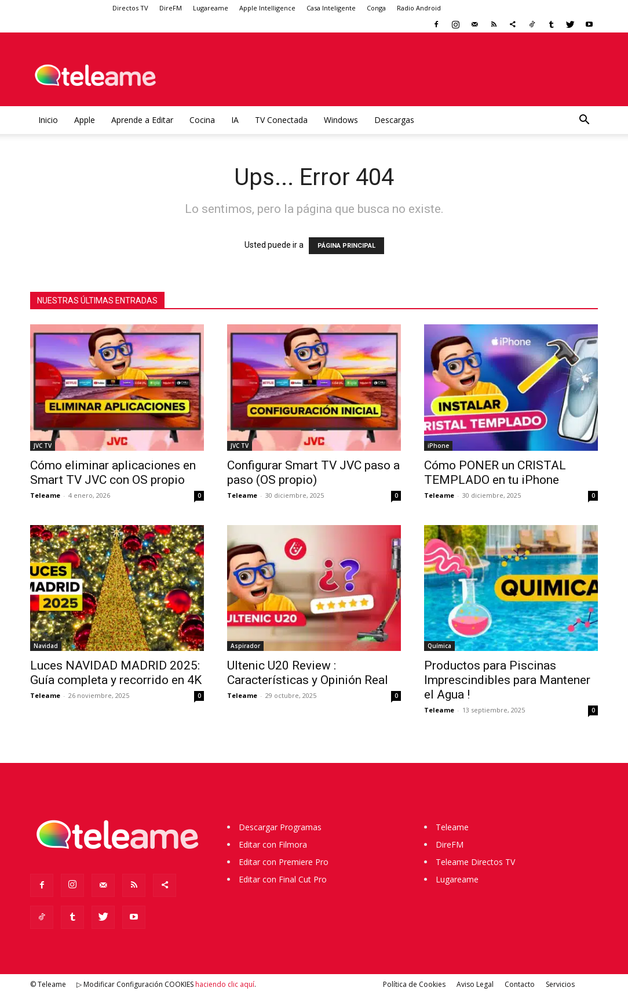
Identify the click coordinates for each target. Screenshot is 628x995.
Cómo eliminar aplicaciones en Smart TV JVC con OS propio (113, 472)
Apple (84, 119)
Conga (376, 7)
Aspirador (245, 646)
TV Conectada (281, 119)
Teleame (45, 495)
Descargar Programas (280, 827)
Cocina (202, 119)
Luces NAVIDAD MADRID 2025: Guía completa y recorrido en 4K (116, 672)
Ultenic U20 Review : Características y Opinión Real (307, 672)
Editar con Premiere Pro (283, 861)
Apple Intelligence (267, 7)
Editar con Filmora (273, 844)
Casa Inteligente (331, 7)
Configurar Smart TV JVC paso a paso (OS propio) (313, 472)
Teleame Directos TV (475, 861)
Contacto (520, 984)
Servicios (560, 984)
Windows (341, 119)
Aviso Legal (475, 984)
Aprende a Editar (142, 119)
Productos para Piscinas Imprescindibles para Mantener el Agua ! (507, 679)
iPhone (438, 446)
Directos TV (130, 7)
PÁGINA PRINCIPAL (346, 245)
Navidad (46, 646)
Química (439, 646)
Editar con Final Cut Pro (283, 879)
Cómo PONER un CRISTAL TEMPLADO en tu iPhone (495, 472)
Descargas (394, 119)
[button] (584, 120)
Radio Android (419, 7)
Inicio (48, 119)
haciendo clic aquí (224, 984)
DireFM (170, 7)
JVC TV (43, 446)
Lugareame (210, 7)
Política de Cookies (414, 984)
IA (235, 119)
